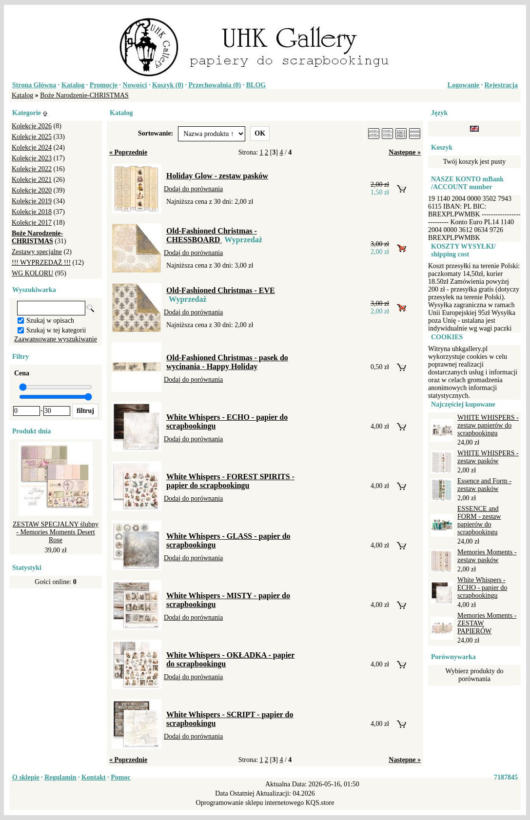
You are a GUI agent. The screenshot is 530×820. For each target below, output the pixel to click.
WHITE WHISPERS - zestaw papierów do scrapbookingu (488, 425)
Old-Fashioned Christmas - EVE (220, 290)
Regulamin (60, 777)
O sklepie (25, 777)
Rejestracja (501, 85)
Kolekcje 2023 (32, 158)
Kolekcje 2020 (32, 190)
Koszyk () (167, 85)
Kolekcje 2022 (32, 169)
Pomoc (120, 777)
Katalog (72, 85)
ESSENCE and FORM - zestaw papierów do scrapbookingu (479, 520)
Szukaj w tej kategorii (56, 330)
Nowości (135, 85)
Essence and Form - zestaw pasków (484, 484)
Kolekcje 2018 (32, 211)
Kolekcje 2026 (32, 126)
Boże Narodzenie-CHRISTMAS (84, 95)
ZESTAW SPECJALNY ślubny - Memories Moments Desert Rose (55, 532)
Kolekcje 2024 (32, 147)
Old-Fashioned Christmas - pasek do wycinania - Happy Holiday (227, 362)
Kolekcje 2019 (32, 201)
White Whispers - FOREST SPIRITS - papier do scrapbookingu (230, 480)
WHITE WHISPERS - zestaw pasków (488, 457)
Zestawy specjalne (37, 251)
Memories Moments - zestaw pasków (486, 556)
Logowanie (463, 85)
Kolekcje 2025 (32, 136)
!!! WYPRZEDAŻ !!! (41, 262)
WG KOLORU (32, 273)
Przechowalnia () (215, 85)
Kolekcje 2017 (32, 222)
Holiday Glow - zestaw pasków (217, 176)
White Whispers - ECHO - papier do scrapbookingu (482, 587)
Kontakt (93, 777)
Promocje (104, 85)
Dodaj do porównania (193, 189)
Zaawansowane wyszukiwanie (55, 339)
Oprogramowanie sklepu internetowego (250, 802)
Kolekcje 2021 (32, 179)
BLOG (256, 85)
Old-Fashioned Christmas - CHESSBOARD (211, 235)
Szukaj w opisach (50, 320)
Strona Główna (34, 85)
